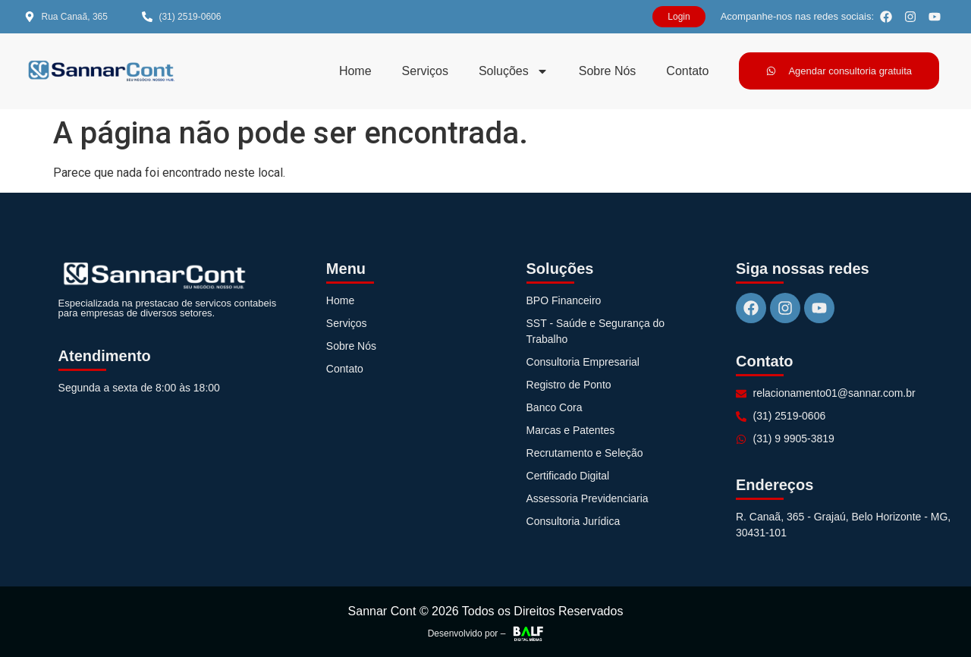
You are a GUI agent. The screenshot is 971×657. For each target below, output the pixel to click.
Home (355, 70)
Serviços (425, 70)
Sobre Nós (607, 70)
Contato (687, 70)
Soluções (513, 71)
